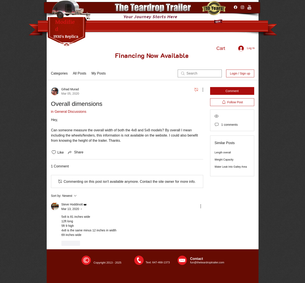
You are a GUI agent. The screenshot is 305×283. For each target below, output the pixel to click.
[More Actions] (200, 89)
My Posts (98, 73)
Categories (59, 73)
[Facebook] (235, 7)
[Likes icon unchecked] (54, 152)
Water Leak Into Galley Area (231, 166)
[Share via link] (75, 152)
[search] (200, 73)
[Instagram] (242, 7)
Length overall (223, 152)
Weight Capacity (224, 159)
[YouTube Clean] (249, 7)
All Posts (79, 73)
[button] (224, 48)
